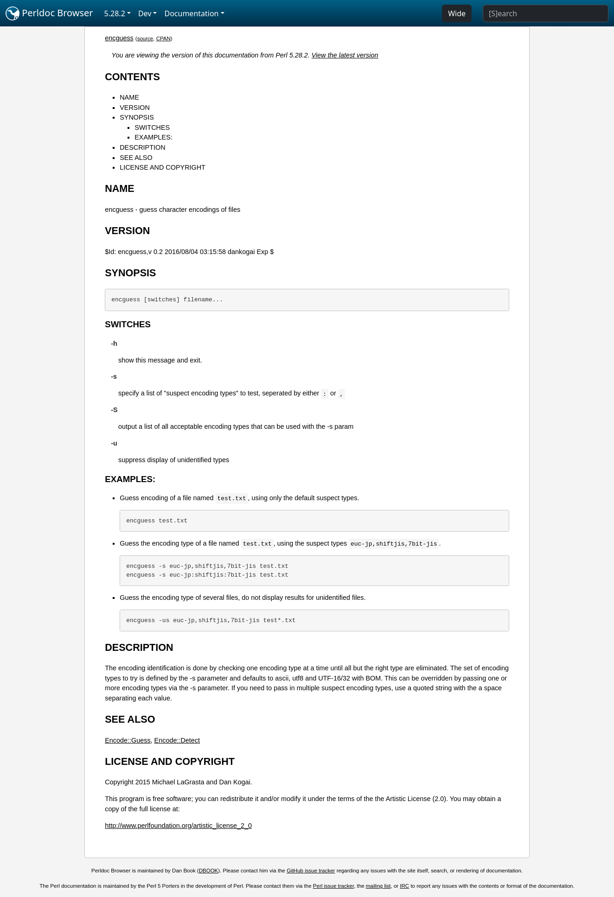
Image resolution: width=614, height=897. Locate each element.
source (145, 38)
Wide (457, 13)
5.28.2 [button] (114, 13)
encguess (119, 38)
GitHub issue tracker (311, 870)
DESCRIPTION (142, 147)
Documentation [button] (191, 13)
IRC (404, 886)
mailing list (378, 886)
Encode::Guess (127, 740)
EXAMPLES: (153, 137)
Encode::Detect (177, 740)
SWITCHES (152, 127)
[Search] (545, 13)
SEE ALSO (136, 157)
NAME (129, 97)
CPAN (163, 38)
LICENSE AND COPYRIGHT (162, 167)
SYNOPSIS (137, 117)
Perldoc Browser (49, 13)
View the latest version (345, 55)
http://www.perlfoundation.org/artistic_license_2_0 (178, 825)
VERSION (135, 107)
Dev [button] (145, 13)
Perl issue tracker (333, 886)
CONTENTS (132, 77)
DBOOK (208, 870)
